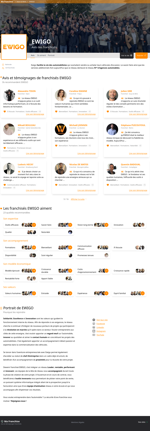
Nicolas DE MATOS (78, 164)
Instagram (101, 331)
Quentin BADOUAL (130, 164)
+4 (70, 293)
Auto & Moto (21, 1)
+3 (70, 247)
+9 (34, 247)
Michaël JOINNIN (78, 125)
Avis (32, 55)
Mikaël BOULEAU (27, 125)
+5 (34, 225)
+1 (106, 271)
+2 (106, 225)
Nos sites (143, 422)
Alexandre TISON (27, 91)
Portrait (51, 55)
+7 (34, 293)
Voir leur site (102, 320)
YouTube (100, 335)
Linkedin (100, 327)
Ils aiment (41, 55)
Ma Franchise (7, 1)
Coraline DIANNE (78, 91)
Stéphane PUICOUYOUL (133, 125)
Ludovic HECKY (25, 164)
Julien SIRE (126, 91)
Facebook (101, 323)
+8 (34, 271)
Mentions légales (77, 422)
